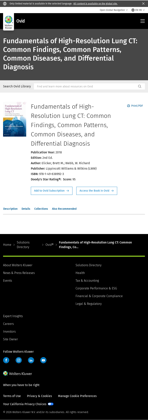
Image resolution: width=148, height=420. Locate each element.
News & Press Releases (19, 273)
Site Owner (10, 339)
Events (7, 280)
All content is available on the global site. (95, 3)
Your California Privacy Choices (24, 404)
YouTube (43, 360)
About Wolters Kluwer (17, 265)
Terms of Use (12, 396)
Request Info (51, 191)
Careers (8, 324)
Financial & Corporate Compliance (99, 296)
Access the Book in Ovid (97, 191)
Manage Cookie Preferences (77, 396)
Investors (9, 331)
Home (7, 245)
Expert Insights (13, 316)
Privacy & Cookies (39, 396)
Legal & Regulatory (89, 304)
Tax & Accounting (87, 280)
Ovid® (49, 245)
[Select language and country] (138, 10)
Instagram (19, 360)
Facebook (6, 360)
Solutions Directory (23, 245)
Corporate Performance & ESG (96, 288)
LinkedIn (31, 360)
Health (80, 273)
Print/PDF (135, 105)
